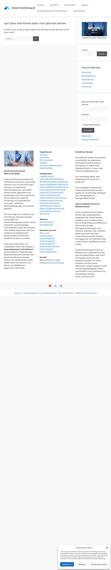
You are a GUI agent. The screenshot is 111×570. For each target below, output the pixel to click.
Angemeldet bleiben (91, 125)
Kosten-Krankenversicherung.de (53, 197)
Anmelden (88, 130)
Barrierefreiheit (68, 293)
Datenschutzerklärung (31, 293)
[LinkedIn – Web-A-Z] (56, 286)
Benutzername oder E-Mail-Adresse (93, 103)
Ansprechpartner (79, 11)
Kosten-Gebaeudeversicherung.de (54, 184)
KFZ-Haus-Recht (72, 5)
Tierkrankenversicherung (50, 205)
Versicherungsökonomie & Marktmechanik (54, 11)
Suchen (85, 50)
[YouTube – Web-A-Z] (50, 286)
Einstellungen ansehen (99, 564)
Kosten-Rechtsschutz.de (49, 203)
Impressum (18, 293)
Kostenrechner (88, 79)
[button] (107, 548)
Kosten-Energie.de (47, 241)
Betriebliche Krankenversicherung (54, 181)
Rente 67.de (45, 213)
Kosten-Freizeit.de (47, 243)
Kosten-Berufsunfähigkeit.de (52, 179)
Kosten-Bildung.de (47, 238)
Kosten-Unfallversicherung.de (52, 208)
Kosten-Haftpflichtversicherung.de (54, 187)
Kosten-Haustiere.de (48, 251)
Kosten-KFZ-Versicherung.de (51, 192)
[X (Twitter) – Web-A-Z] (61, 286)
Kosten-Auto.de (46, 235)
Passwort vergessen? (90, 139)
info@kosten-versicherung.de (52, 262)
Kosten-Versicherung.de (23, 8)
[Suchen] (36, 38)
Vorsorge (42, 5)
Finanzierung (87, 83)
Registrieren (87, 136)
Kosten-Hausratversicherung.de (53, 189)
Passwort (85, 114)
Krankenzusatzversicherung (51, 200)
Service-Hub (87, 86)
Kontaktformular (47, 224)
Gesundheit (56, 5)
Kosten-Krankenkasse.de (50, 195)
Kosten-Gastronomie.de (49, 246)
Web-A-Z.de (44, 233)
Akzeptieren (67, 564)
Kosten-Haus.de (46, 249)
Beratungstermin (89, 76)
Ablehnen (82, 564)
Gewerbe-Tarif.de (47, 176)
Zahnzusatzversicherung (50, 211)
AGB (59, 293)
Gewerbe (87, 5)
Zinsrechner (87, 72)
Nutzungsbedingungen (49, 293)
